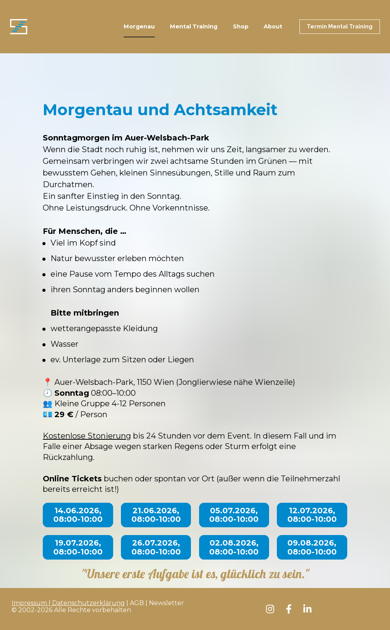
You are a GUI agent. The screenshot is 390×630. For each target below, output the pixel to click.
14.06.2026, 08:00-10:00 (78, 515)
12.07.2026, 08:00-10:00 (312, 515)
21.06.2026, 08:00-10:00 (156, 515)
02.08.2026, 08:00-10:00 (234, 547)
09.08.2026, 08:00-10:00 (312, 547)
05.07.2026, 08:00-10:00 (234, 515)
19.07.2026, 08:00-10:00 (78, 547)
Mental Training (193, 26)
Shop (240, 26)
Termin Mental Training (340, 26)
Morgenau (139, 26)
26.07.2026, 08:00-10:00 (156, 547)
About (273, 26)
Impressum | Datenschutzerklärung (68, 603)
